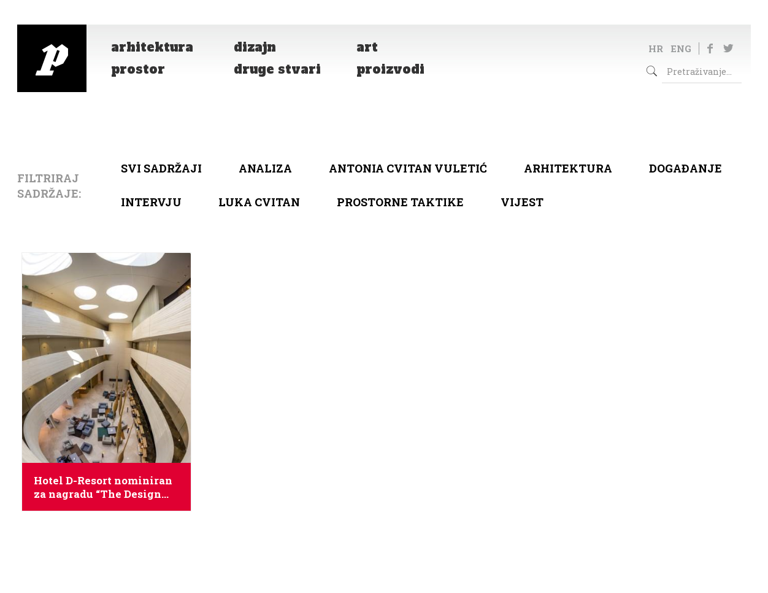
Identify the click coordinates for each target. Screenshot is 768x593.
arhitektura (568, 168)
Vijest (522, 202)
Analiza (265, 168)
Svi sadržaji (161, 168)
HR (655, 48)
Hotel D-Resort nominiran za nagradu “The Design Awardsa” (103, 487)
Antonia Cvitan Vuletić (408, 168)
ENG (680, 48)
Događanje (685, 168)
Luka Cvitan (259, 202)
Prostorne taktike (400, 202)
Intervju (151, 202)
